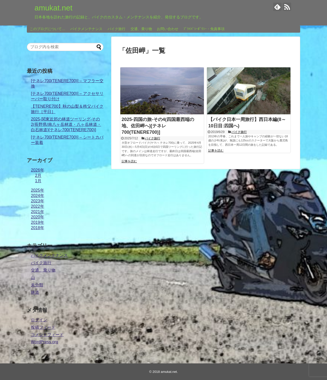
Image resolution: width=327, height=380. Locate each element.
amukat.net (53, 8)
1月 (38, 181)
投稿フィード (43, 327)
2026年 (37, 170)
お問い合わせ (167, 29)
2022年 (37, 206)
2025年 (37, 190)
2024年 (37, 195)
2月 (38, 175)
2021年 (37, 212)
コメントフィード (47, 335)
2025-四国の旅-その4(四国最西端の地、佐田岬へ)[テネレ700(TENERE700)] (158, 126)
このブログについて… (47, 29)
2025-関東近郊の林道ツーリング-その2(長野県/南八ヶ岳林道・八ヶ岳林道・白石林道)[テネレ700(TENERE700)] (66, 124)
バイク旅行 (116, 29)
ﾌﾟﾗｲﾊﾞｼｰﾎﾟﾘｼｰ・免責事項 (204, 29)
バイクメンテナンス (86, 29)
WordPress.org (44, 342)
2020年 (37, 217)
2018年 (37, 228)
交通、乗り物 (141, 29)
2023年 (37, 201)
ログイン (39, 320)
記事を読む (129, 161)
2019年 (37, 222)
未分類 (37, 285)
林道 (35, 292)
